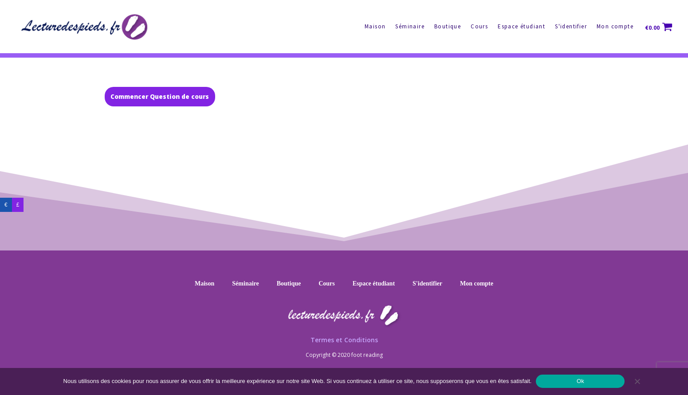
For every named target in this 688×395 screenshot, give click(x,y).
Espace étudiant (521, 26)
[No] (637, 381)
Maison (375, 26)
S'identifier (571, 26)
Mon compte (615, 26)
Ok (580, 381)
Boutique (447, 26)
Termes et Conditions (344, 340)
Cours (479, 26)
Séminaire (410, 26)
